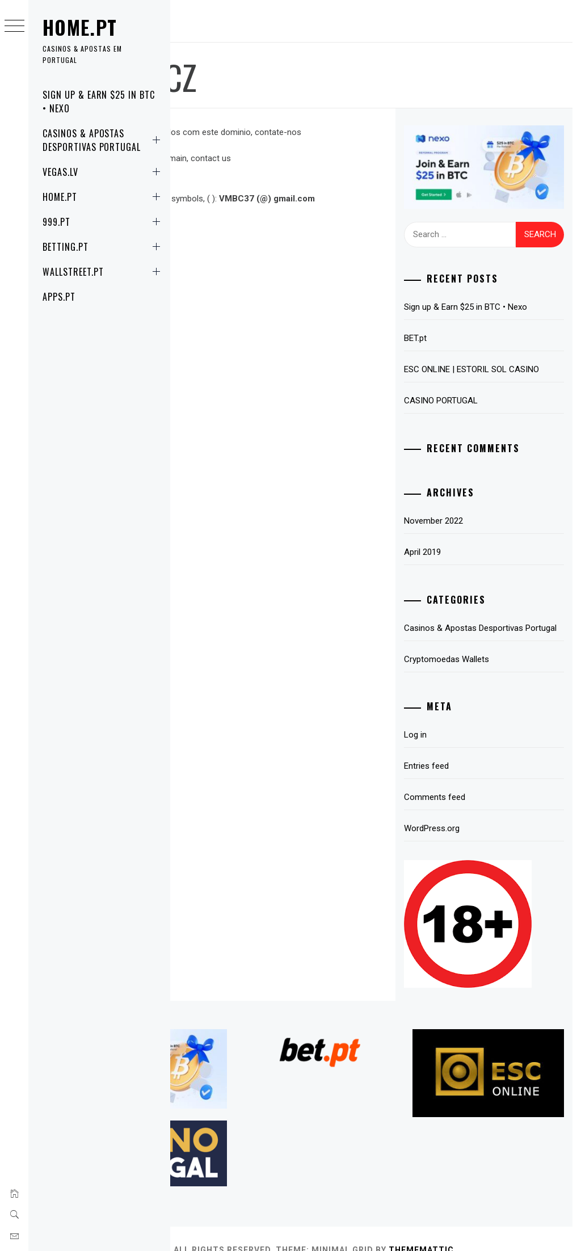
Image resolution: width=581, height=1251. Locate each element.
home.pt (80, 26)
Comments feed (473, 817)
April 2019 (461, 559)
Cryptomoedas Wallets (485, 680)
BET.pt (454, 331)
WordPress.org (471, 849)
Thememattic (532, 1227)
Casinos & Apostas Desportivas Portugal (104, 140)
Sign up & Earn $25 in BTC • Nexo (99, 101)
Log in (454, 755)
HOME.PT (104, 196)
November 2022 (472, 528)
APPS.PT (59, 297)
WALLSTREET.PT (104, 271)
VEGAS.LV (104, 171)
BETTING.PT (104, 246)
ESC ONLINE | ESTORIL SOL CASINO (494, 369)
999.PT (104, 221)
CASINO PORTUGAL (480, 407)
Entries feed (465, 786)
